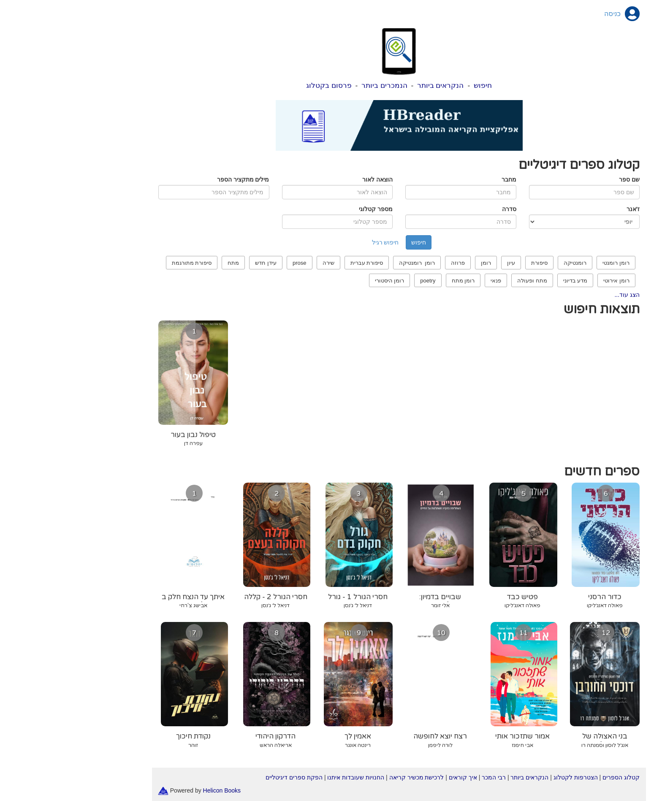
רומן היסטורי (321, 280)
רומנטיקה (507, 263)
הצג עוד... (559, 294)
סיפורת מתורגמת (124, 263)
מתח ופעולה (464, 280)
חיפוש (415, 85)
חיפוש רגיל (317, 242)
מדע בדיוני (507, 280)
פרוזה (390, 263)
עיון (443, 263)
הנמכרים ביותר (316, 85)
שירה (260, 263)
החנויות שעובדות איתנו (287, 777)
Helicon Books (154, 790)
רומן (418, 263)
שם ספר (561, 179)
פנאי (428, 280)
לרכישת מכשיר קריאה (348, 777)
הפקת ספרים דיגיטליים (226, 777)
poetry (359, 280)
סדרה (441, 209)
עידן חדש (198, 263)
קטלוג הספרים (553, 777)
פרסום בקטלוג (261, 85)
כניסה (544, 14)
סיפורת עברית (298, 263)
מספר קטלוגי (308, 209)
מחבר (441, 179)
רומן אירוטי (548, 280)
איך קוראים (395, 777)
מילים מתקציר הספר (175, 179)
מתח (165, 263)
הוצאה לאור (309, 179)
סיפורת (471, 263)
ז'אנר (565, 209)
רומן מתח (395, 280)
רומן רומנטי (548, 263)
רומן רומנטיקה (349, 263)
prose (232, 263)
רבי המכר (426, 777)
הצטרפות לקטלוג (508, 777)
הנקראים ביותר (372, 85)
